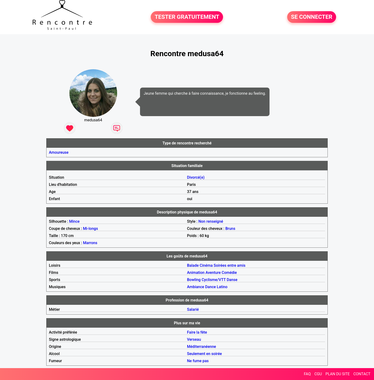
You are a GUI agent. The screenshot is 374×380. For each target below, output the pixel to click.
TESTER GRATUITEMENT (187, 17)
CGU (318, 374)
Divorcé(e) (196, 177)
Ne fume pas (198, 361)
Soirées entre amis (229, 265)
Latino (222, 287)
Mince (74, 221)
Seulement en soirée (204, 353)
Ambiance (195, 287)
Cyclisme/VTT (214, 279)
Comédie (229, 272)
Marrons (90, 243)
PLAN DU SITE (338, 374)
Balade (193, 265)
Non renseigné (210, 221)
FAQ (307, 374)
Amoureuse (58, 152)
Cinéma (206, 265)
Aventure (213, 272)
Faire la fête (197, 332)
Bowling (194, 279)
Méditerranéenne (201, 346)
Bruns (230, 228)
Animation (195, 272)
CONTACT (361, 374)
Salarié (193, 309)
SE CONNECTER (311, 17)
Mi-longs (90, 228)
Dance (210, 287)
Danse (232, 279)
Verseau (194, 339)
